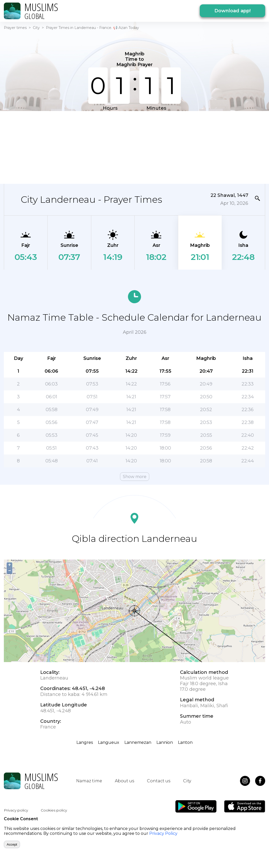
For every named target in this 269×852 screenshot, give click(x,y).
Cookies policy (54, 810)
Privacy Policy (163, 833)
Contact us (158, 780)
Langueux (108, 742)
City (36, 27)
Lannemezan (137, 742)
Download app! (232, 11)
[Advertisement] (131, 147)
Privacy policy (16, 810)
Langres (84, 742)
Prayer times (15, 27)
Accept (12, 844)
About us (124, 780)
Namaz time (89, 780)
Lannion (164, 742)
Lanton (185, 742)
